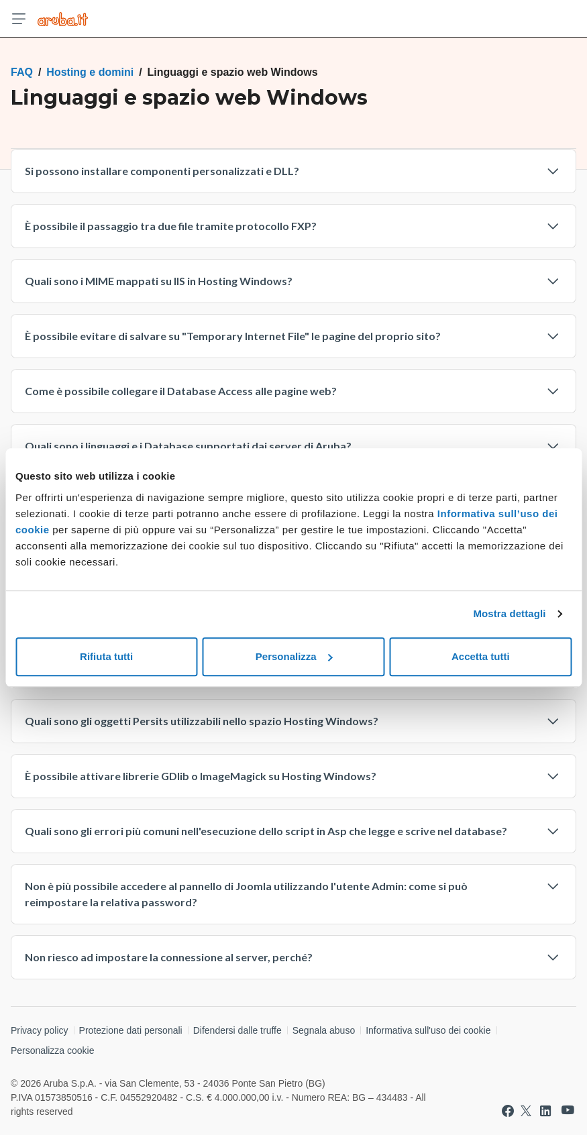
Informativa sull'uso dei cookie (428, 1030)
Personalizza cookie (53, 1050)
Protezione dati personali (130, 1030)
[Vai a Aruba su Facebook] (508, 1111)
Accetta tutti (480, 656)
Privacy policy (39, 1030)
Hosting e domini (90, 72)
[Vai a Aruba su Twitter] (526, 1110)
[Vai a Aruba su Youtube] (567, 1110)
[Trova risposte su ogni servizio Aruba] (63, 18)
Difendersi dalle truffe (237, 1030)
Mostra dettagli (509, 613)
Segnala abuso (323, 1030)
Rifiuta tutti (106, 656)
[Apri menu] (19, 18)
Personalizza (294, 656)
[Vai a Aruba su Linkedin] (545, 1110)
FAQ (22, 72)
